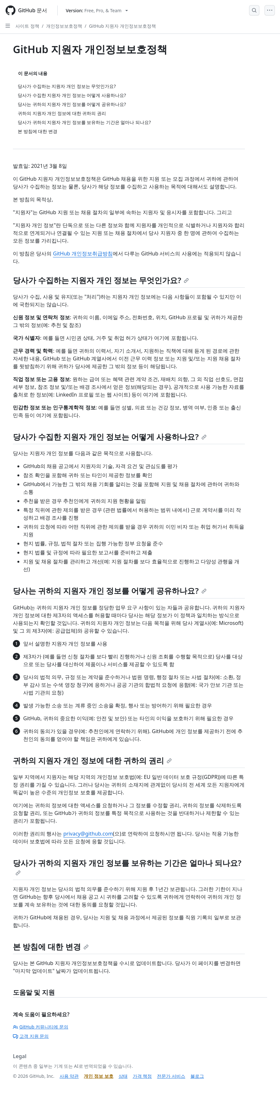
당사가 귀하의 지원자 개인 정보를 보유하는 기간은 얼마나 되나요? (127, 866)
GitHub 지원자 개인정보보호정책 (122, 26)
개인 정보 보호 (98, 1076)
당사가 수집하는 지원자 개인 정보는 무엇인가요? (101, 280)
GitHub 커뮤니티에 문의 (40, 1027)
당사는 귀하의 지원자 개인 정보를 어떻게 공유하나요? (110, 590)
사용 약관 (69, 1076)
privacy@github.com (88, 833)
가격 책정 (142, 1076)
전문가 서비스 (171, 1076)
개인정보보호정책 (64, 26)
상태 (123, 1076)
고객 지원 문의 (31, 1036)
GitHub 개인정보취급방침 (82, 253)
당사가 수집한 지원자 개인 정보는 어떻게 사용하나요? (110, 436)
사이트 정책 (27, 26)
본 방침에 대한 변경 (51, 946)
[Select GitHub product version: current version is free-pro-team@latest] (97, 10)
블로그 (197, 1076)
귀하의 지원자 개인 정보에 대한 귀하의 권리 (92, 760)
